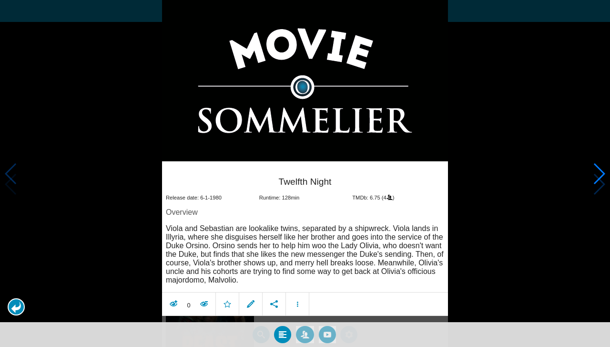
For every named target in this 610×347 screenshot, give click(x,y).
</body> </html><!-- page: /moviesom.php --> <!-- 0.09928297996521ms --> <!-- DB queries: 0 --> (305, 173)
